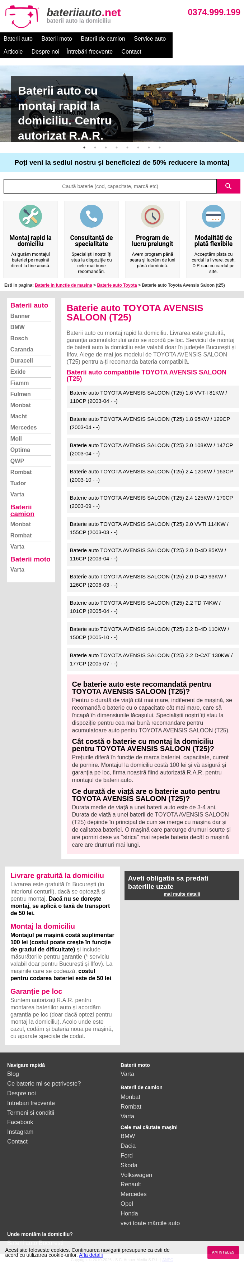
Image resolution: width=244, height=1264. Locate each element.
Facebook (20, 1122)
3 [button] (105, 147)
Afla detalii (91, 1255)
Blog (13, 1073)
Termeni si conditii (30, 1112)
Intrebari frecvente (31, 1103)
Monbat (20, 405)
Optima (20, 450)
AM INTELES (223, 1252)
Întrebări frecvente (27, 52)
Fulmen (20, 394)
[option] (122, 103)
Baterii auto (18, 39)
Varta (17, 494)
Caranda (21, 349)
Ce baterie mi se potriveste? (44, 1083)
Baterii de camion (103, 39)
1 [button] (84, 147)
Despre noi (216, 39)
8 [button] (159, 147)
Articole (184, 39)
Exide (18, 372)
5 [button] (127, 147)
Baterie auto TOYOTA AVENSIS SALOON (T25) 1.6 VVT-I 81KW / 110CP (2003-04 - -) (148, 397)
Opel (127, 1203)
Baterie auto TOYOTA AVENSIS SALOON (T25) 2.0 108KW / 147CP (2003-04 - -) (151, 449)
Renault (131, 1184)
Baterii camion (22, 510)
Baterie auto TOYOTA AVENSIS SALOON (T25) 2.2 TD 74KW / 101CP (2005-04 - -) (145, 607)
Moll (16, 439)
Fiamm (19, 383)
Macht (18, 416)
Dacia (128, 1145)
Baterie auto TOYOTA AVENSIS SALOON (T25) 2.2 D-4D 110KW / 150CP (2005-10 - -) (149, 633)
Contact (68, 52)
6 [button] (138, 147)
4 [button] (116, 147)
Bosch (19, 338)
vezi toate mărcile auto (150, 1223)
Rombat (21, 472)
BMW (17, 327)
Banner (20, 316)
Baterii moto (56, 39)
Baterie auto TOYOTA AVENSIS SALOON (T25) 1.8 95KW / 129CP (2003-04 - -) (150, 423)
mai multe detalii (182, 894)
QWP (17, 461)
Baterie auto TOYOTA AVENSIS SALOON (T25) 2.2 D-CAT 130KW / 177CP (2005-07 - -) (151, 659)
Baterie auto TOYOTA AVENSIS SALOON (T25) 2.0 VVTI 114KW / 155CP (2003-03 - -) (149, 528)
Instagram (20, 1131)
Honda (129, 1213)
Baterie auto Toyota (117, 285)
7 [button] (148, 147)
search (228, 186)
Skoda (129, 1165)
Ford (127, 1155)
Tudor (18, 483)
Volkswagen (136, 1175)
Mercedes (23, 427)
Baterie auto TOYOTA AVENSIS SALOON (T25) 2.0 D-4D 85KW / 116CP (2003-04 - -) (148, 554)
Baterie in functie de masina (63, 285)
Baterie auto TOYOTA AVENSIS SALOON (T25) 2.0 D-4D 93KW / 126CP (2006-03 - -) (148, 580)
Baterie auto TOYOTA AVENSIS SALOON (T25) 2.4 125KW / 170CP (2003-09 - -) (151, 502)
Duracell (21, 361)
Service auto (150, 39)
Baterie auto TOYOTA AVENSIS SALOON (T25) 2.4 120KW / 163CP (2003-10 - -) (151, 475)
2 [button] (95, 147)
